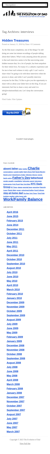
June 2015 (12, 216)
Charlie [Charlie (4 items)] (34, 168)
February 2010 (15, 294)
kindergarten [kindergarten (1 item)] (7, 184)
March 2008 (13, 384)
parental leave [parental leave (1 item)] (27, 187)
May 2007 (12, 427)
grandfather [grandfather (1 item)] (18, 181)
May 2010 (12, 281)
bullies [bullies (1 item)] (25, 169)
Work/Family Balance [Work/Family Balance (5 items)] (23, 199)
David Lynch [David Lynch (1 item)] (7, 175)
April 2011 (12, 250)
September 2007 (16, 410)
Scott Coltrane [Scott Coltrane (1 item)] (39, 190)
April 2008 (12, 380)
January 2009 (14, 341)
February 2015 (15, 220)
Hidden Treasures (15, 40)
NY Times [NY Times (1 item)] (14, 187)
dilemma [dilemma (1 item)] (29, 175)
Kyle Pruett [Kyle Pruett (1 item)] (16, 184)
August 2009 (14, 319)
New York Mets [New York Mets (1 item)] (25, 184)
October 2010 (14, 259)
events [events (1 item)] (40, 175)
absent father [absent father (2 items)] (10, 168)
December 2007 (15, 397)
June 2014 (12, 225)
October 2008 (14, 354)
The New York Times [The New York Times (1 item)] (30, 193)
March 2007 (13, 431)
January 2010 (14, 298)
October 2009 (14, 311)
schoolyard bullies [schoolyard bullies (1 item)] (27, 190)
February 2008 (15, 388)
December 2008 (15, 345)
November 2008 (15, 350)
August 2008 (14, 362)
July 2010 (12, 272)
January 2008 (14, 393)
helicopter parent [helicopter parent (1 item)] (28, 181)
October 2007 (14, 405)
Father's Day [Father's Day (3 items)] (21, 177)
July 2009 (12, 324)
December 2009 (15, 302)
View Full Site (25, 444)
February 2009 (15, 337)
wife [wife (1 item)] (25, 196)
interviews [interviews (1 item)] (38, 181)
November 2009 (15, 306)
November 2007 (15, 401)
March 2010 (13, 289)
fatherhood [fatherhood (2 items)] (37, 178)
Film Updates (17, 99)
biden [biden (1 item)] (20, 169)
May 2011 (12, 246)
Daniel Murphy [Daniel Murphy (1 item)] (40, 172)
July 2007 (12, 418)
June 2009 (12, 328)
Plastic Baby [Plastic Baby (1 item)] (12, 190)
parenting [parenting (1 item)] (36, 187)
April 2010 (12, 285)
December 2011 (15, 229)
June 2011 (12, 242)
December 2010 (15, 255)
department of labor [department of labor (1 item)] (18, 175)
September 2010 (16, 263)
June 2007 (12, 423)
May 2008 (12, 375)
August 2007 (14, 414)
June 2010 (12, 276)
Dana (27, 44)
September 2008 (16, 358)
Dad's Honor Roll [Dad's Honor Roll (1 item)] (29, 172)
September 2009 (16, 315)
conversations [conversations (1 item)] (8, 172)
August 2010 (14, 268)
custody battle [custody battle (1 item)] (18, 172)
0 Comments (35, 44)
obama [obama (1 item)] (20, 187)
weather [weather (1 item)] (12, 196)
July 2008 (12, 367)
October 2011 (14, 233)
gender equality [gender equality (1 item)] (8, 181)
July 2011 (12, 238)
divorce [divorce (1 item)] (34, 175)
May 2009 (12, 332)
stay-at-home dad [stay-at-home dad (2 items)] (13, 193)
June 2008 (12, 371)
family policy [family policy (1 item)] (7, 178)
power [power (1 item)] (19, 190)
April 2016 (12, 212)
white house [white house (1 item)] (19, 196)
